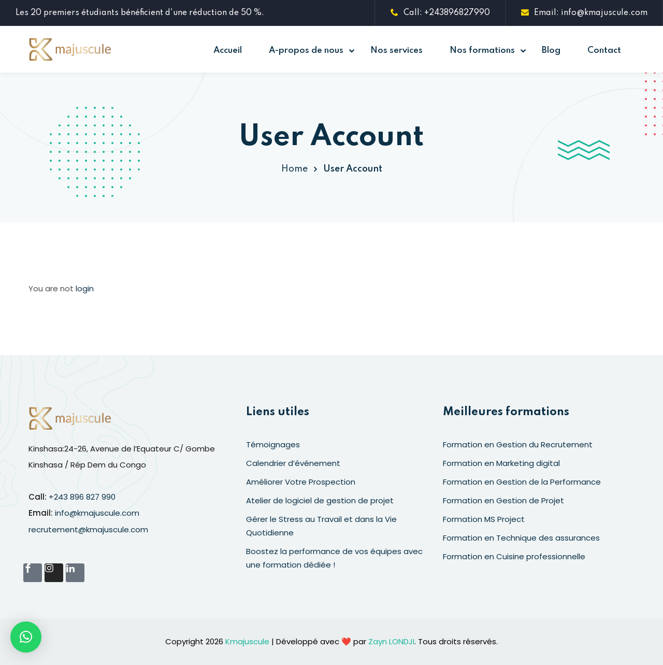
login (85, 288)
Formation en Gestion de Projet (503, 500)
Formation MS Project (484, 519)
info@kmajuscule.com (97, 512)
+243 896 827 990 (82, 496)
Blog (551, 50)
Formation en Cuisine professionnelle (514, 556)
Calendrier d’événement (293, 463)
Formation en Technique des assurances (521, 537)
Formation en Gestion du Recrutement (518, 444)
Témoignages (273, 444)
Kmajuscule (247, 641)
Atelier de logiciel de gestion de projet (320, 500)
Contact (604, 50)
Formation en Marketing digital (501, 463)
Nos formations (482, 50)
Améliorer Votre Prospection (300, 481)
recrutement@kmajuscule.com (88, 529)
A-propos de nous (306, 50)
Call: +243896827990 (440, 13)
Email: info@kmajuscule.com (584, 13)
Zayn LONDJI (391, 641)
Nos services (396, 50)
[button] (25, 637)
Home (294, 169)
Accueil (227, 50)
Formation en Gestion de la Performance (522, 481)
